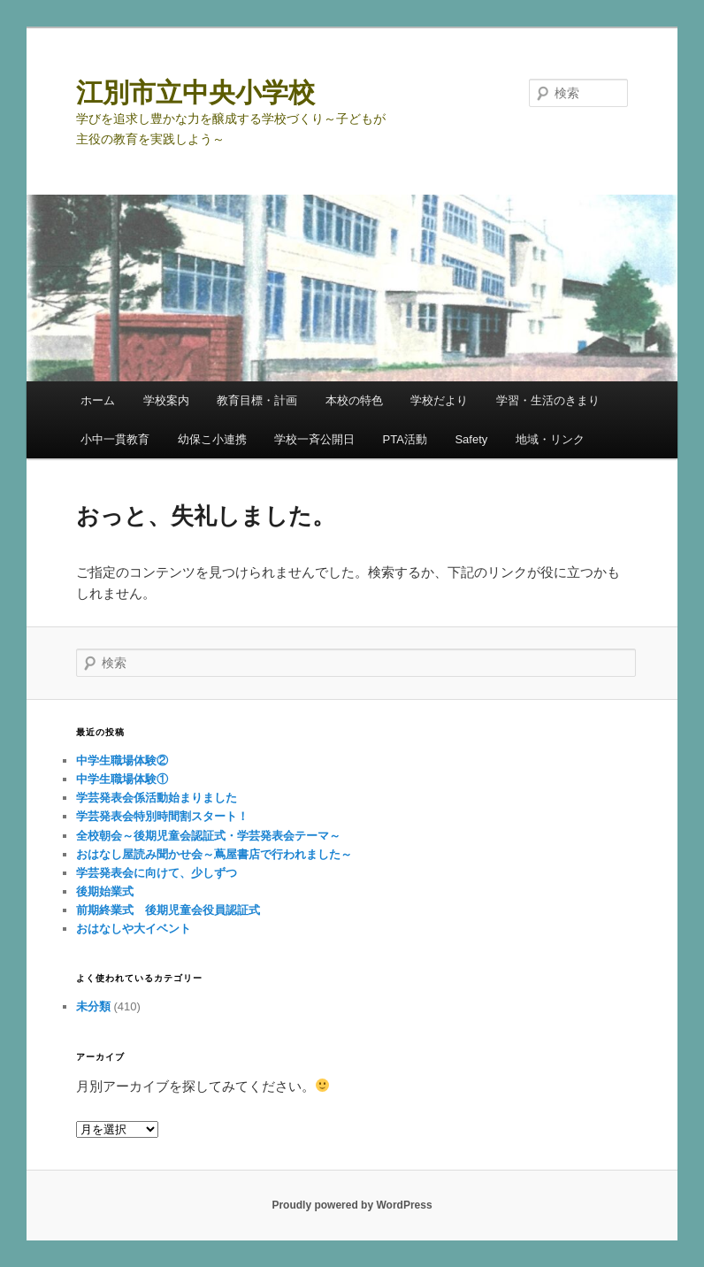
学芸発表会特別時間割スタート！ (162, 816)
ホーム (97, 400)
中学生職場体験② (122, 760)
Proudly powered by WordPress (352, 1205)
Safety (471, 439)
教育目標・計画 (257, 400)
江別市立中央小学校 (195, 92)
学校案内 (166, 400)
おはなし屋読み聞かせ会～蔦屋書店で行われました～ (214, 854)
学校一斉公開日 (314, 439)
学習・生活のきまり (548, 400)
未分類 (93, 1006)
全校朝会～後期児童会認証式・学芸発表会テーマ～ (208, 835)
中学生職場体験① (122, 779)
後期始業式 (110, 891)
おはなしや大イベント (133, 928)
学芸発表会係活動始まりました (156, 797)
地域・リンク (550, 439)
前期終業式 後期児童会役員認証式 (168, 910)
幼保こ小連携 (212, 439)
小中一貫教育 (114, 439)
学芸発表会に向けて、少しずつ (156, 872)
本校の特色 (354, 400)
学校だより (439, 400)
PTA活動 (405, 439)
